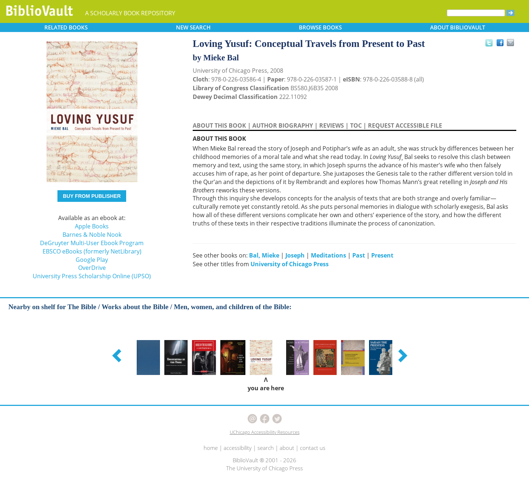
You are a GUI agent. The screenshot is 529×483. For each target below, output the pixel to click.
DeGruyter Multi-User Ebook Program (92, 243)
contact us (312, 447)
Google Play (92, 260)
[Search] (476, 12)
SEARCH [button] (193, 27)
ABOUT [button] (457, 27)
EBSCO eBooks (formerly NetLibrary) (92, 251)
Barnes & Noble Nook (92, 235)
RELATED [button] (66, 27)
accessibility (238, 447)
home (211, 447)
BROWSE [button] (320, 27)
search (265, 447)
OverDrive (92, 268)
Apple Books (92, 226)
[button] (118, 355)
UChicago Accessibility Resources (265, 432)
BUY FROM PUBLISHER (92, 196)
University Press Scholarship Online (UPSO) (92, 276)
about (287, 447)
